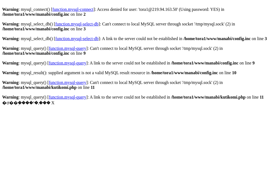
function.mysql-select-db (76, 24)
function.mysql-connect (73, 9)
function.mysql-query (67, 48)
